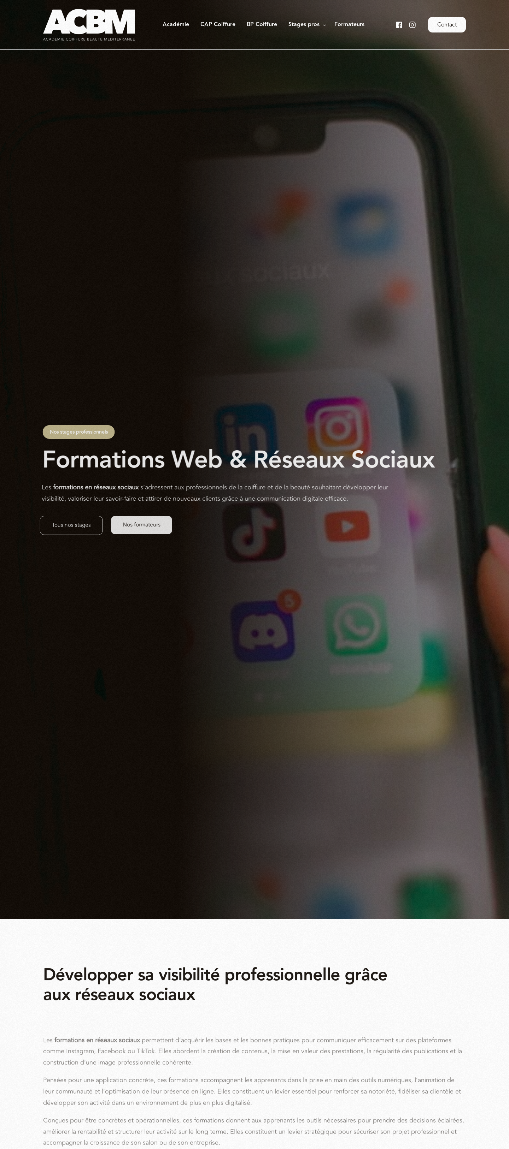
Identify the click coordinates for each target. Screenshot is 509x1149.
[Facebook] (399, 24)
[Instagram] (412, 24)
